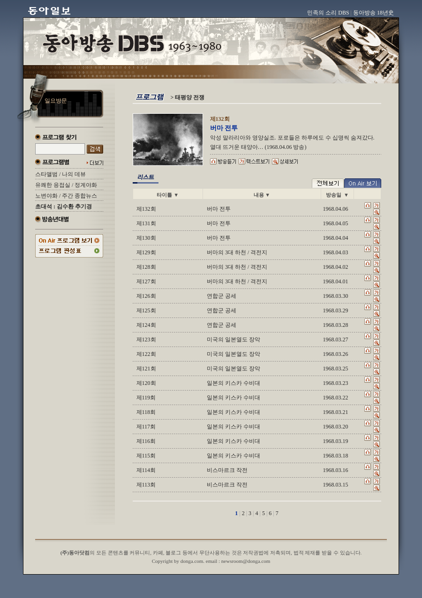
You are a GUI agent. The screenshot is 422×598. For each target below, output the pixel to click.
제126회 (146, 296)
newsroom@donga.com (246, 561)
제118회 (146, 412)
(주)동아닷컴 (75, 552)
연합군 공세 (221, 296)
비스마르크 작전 (227, 470)
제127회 (146, 281)
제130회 (146, 238)
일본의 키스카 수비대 (233, 383)
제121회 (146, 368)
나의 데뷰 (74, 174)
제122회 (146, 354)
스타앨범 (46, 174)
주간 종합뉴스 (79, 195)
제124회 (146, 325)
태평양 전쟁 (189, 97)
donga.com (192, 561)
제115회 (146, 455)
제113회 (146, 484)
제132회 (146, 209)
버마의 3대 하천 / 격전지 (237, 252)
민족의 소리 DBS (328, 12)
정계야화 (86, 185)
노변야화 (46, 195)
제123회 (146, 339)
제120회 (146, 383)
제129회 (146, 252)
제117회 (146, 426)
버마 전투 (219, 209)
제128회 (146, 267)
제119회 (146, 397)
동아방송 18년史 (373, 12)
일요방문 (56, 100)
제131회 (146, 223)
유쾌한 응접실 (52, 185)
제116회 (146, 441)
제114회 (146, 470)
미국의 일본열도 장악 (233, 339)
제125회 (146, 310)
